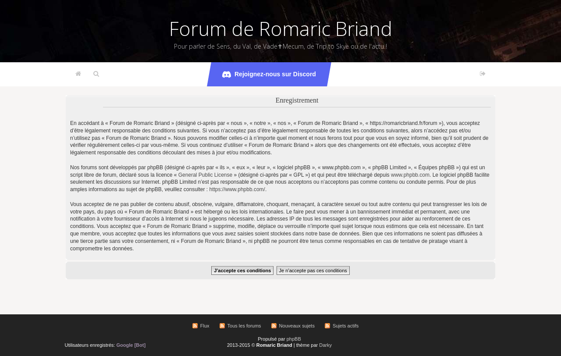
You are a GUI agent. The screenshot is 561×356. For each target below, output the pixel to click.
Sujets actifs (346, 325)
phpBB (294, 339)
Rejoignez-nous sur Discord (269, 74)
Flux (204, 325)
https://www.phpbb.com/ (237, 189)
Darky (325, 345)
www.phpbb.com (410, 175)
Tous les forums (244, 325)
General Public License (205, 175)
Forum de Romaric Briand (280, 28)
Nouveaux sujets (297, 325)
